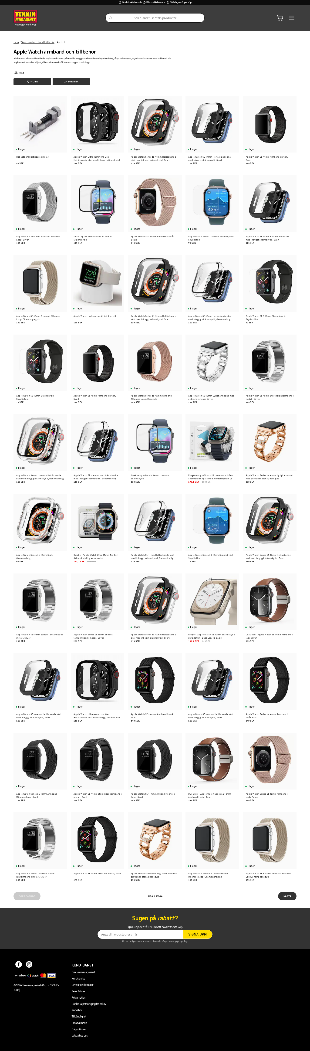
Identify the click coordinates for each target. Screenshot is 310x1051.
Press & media (80, 1023)
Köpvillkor (77, 1010)
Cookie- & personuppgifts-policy (89, 1004)
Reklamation (78, 997)
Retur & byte (78, 991)
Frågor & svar (79, 1029)
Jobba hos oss (80, 1035)
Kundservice (78, 978)
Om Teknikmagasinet (83, 972)
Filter (32, 81)
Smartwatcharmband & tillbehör (37, 42)
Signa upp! (197, 934)
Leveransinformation (83, 985)
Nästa (287, 896)
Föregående (27, 896)
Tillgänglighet (79, 1016)
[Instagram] (29, 965)
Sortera (71, 81)
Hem (16, 42)
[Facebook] (18, 965)
